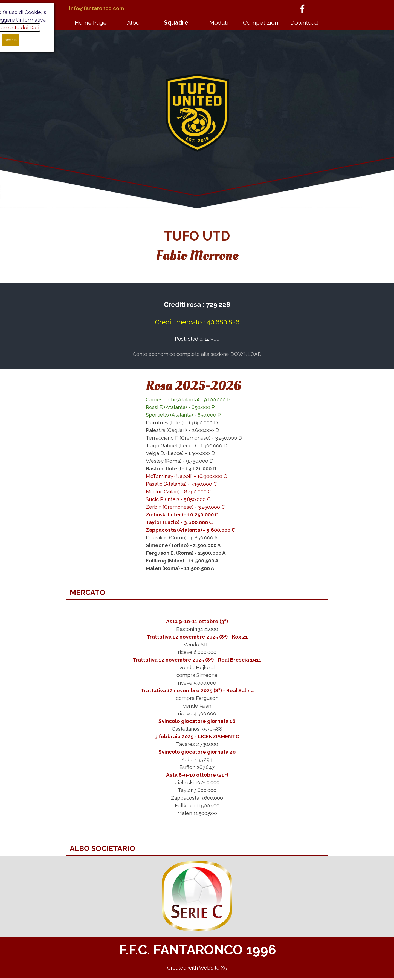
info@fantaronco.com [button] (96, 8)
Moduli (218, 22)
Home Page (91, 22)
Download (304, 22)
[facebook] (302, 8)
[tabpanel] (104, 8)
